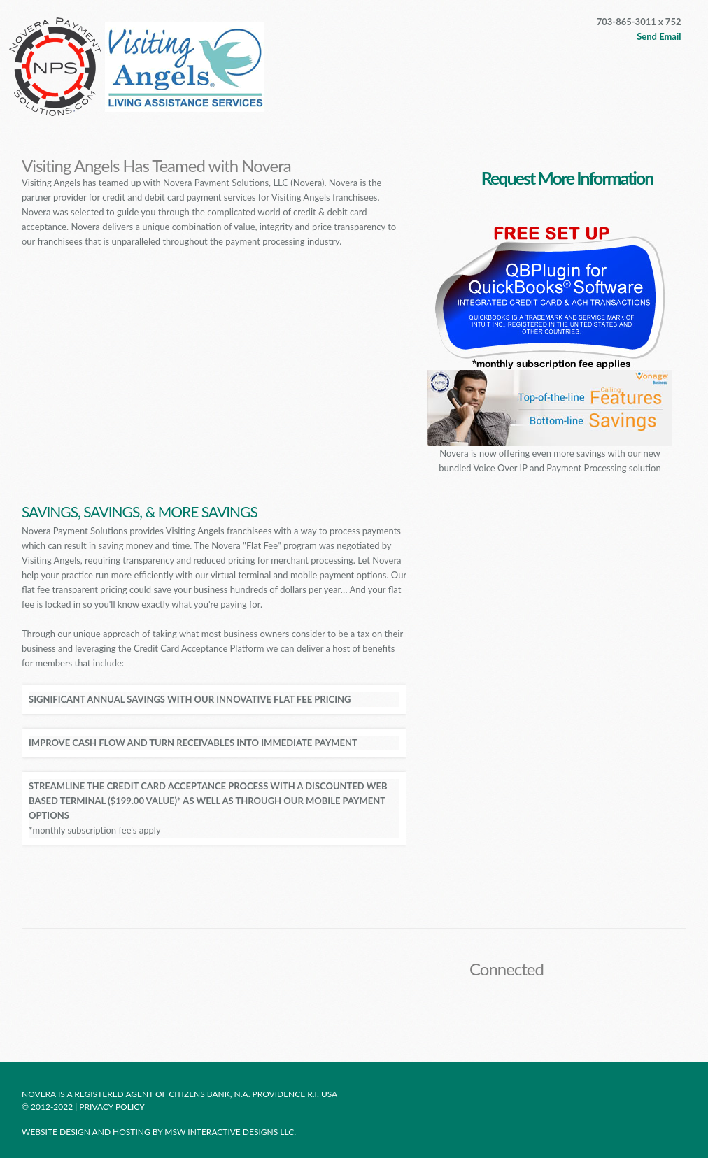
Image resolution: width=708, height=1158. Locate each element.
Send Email (659, 36)
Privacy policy (112, 1106)
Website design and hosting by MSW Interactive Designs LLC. (159, 1132)
